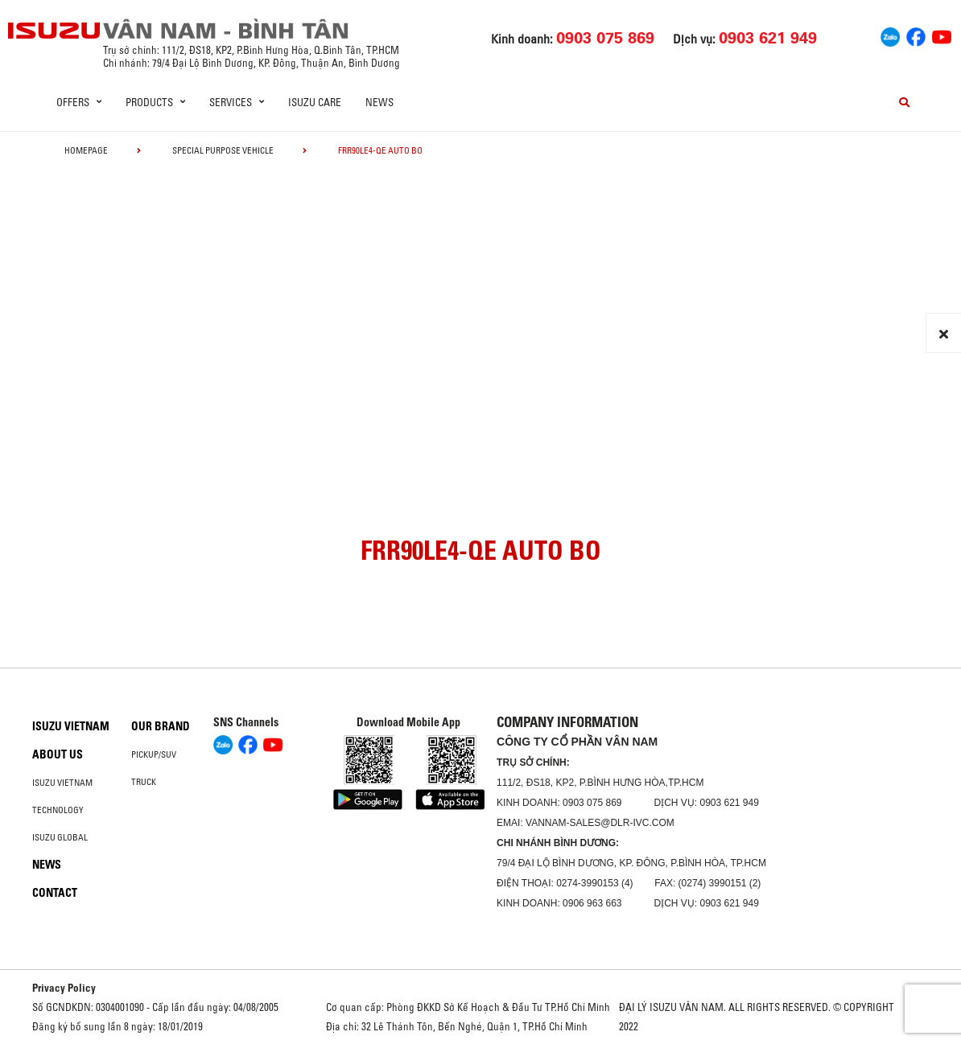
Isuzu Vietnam (70, 726)
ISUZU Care (314, 102)
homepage (86, 150)
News (379, 102)
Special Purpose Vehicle (223, 150)
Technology (58, 810)
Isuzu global (60, 837)
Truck (143, 781)
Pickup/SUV (153, 754)
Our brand (160, 726)
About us (57, 754)
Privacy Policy (64, 987)
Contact (54, 893)
